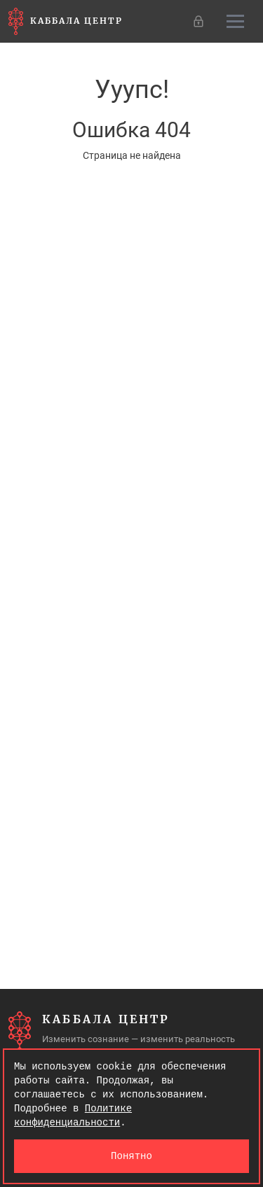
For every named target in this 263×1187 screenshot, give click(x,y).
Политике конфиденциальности (73, 1115)
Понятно (131, 1156)
